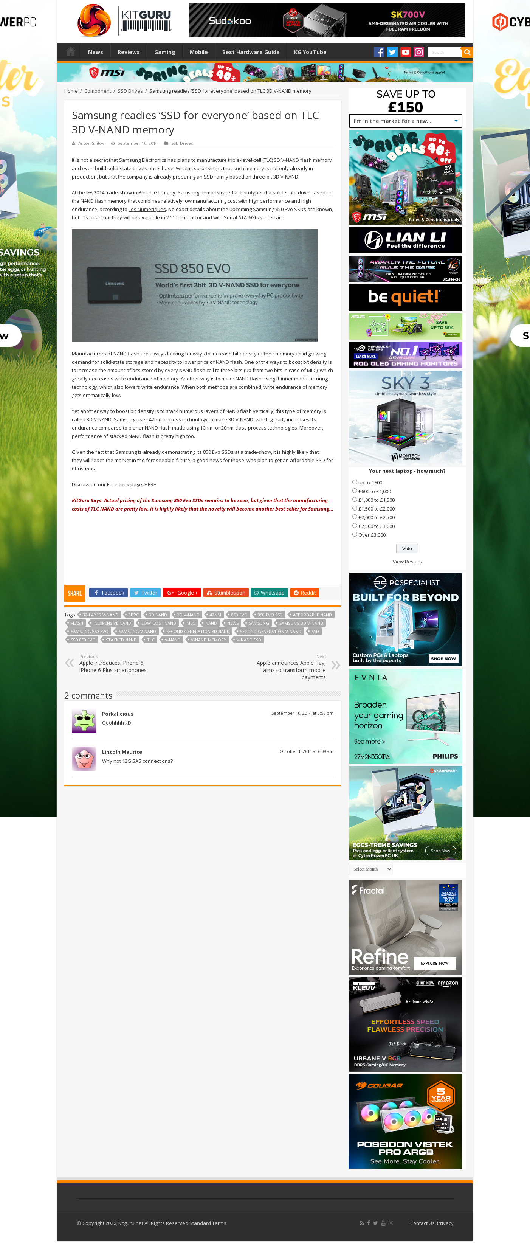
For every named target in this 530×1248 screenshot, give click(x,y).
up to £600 (370, 482)
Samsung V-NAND (137, 631)
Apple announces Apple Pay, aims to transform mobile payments (287, 667)
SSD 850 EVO (83, 640)
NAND (211, 623)
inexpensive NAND (112, 623)
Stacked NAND (121, 640)
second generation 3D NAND (198, 631)
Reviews (129, 52)
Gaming (164, 52)
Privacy (445, 1223)
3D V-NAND (188, 615)
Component (97, 90)
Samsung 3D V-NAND (301, 623)
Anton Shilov (91, 143)
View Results (407, 561)
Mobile (199, 52)
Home (71, 51)
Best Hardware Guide (251, 52)
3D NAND (158, 615)
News (95, 52)
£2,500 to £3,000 (376, 526)
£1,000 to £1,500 (376, 500)
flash (77, 623)
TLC (151, 640)
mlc (190, 623)
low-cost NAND (158, 623)
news (233, 623)
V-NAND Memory (208, 640)
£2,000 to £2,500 (376, 517)
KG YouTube (310, 52)
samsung (259, 623)
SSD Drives (130, 90)
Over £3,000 (372, 534)
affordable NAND (312, 615)
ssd (315, 631)
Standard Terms (207, 1223)
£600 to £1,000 (374, 491)
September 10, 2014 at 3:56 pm (302, 713)
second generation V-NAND (270, 631)
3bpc (134, 615)
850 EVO (239, 615)
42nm (215, 615)
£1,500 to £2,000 (376, 508)
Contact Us (422, 1223)
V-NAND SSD (249, 640)
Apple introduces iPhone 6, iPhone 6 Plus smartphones (118, 663)
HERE (150, 484)
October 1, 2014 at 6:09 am (306, 751)
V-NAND (173, 640)
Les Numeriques (147, 209)
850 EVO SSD (270, 615)
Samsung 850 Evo (89, 631)
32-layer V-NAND (100, 615)
